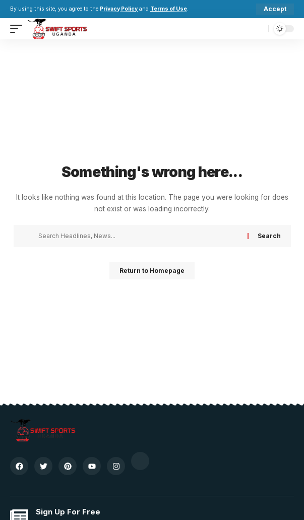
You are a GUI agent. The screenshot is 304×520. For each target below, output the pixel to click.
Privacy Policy (119, 9)
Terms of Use (168, 9)
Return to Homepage (152, 270)
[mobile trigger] (18, 28)
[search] (258, 29)
